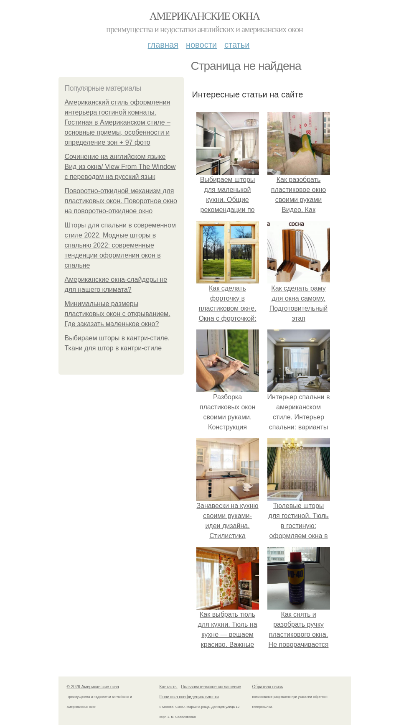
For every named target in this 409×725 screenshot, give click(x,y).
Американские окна (205, 16)
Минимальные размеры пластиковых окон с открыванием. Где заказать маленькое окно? (117, 313)
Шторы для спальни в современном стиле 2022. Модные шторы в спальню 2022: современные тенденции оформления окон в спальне (120, 245)
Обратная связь (267, 686)
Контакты (169, 686)
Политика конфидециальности (189, 696)
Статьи (236, 44)
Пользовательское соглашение (211, 686)
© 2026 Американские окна (93, 686)
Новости (201, 44)
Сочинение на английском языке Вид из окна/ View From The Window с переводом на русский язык (120, 166)
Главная (163, 44)
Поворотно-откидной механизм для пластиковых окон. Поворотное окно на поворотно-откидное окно (121, 200)
